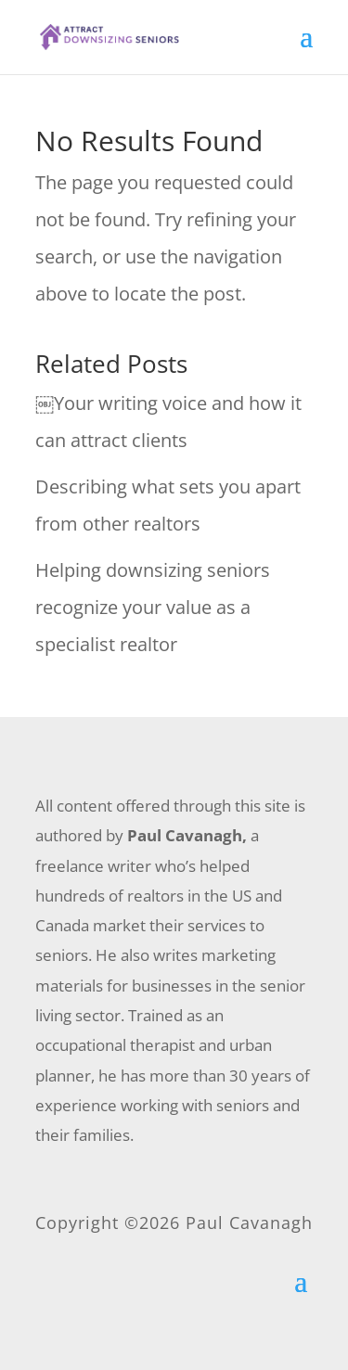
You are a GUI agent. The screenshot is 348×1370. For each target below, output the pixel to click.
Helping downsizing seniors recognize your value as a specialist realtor (152, 607)
